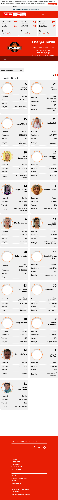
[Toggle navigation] (43, 14)
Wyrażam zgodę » (52, 4)
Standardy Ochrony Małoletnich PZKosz (26, 9)
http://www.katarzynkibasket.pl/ (43, 55)
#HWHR (15, 6)
